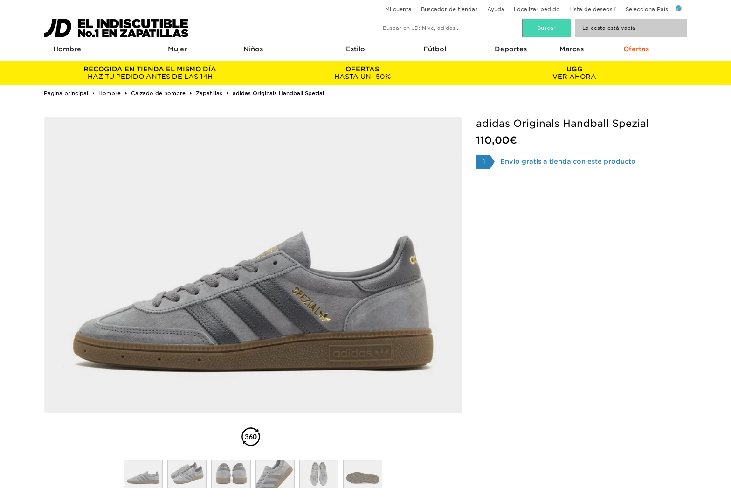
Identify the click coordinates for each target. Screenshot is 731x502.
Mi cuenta (398, 9)
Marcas (571, 49)
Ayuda (495, 9)
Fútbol (434, 49)
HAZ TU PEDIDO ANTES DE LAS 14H (150, 72)
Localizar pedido (537, 9)
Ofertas (636, 49)
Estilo (355, 49)
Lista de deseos (591, 9)
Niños (253, 49)
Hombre (67, 49)
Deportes (511, 49)
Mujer (177, 49)
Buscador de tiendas (449, 9)
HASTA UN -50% (362, 72)
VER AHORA (574, 72)
